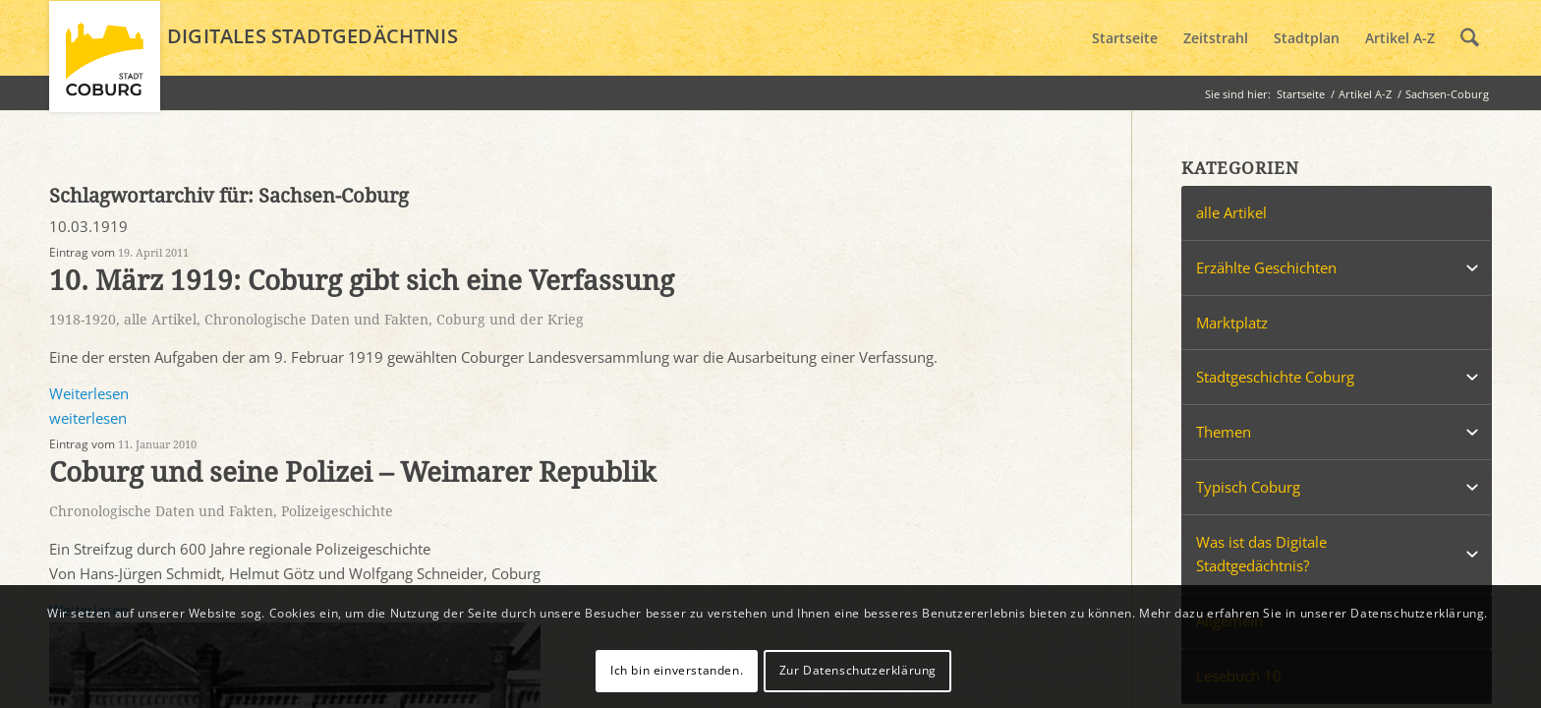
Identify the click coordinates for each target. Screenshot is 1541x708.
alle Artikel (160, 319)
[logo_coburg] (104, 65)
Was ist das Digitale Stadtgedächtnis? (1261, 554)
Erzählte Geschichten (1266, 267)
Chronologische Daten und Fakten (316, 319)
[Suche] (1470, 38)
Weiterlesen (89, 393)
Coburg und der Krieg (510, 319)
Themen (1223, 432)
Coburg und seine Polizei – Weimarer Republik (352, 472)
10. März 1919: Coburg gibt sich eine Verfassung (361, 281)
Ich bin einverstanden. (676, 670)
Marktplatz (1232, 322)
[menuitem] (1124, 38)
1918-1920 (82, 319)
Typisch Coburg (1248, 487)
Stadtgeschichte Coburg (1275, 376)
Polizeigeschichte (337, 511)
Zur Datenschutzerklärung (858, 670)
